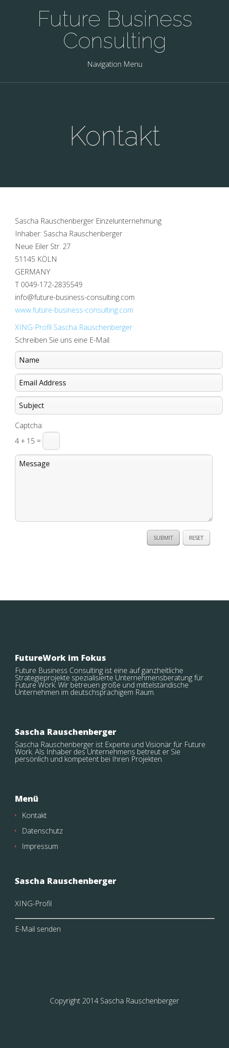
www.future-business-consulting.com (74, 310)
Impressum (40, 846)
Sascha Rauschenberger (139, 1001)
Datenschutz (42, 831)
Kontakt (34, 815)
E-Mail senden (38, 929)
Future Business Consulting (114, 29)
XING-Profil (33, 903)
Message (114, 488)
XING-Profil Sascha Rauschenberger (73, 327)
